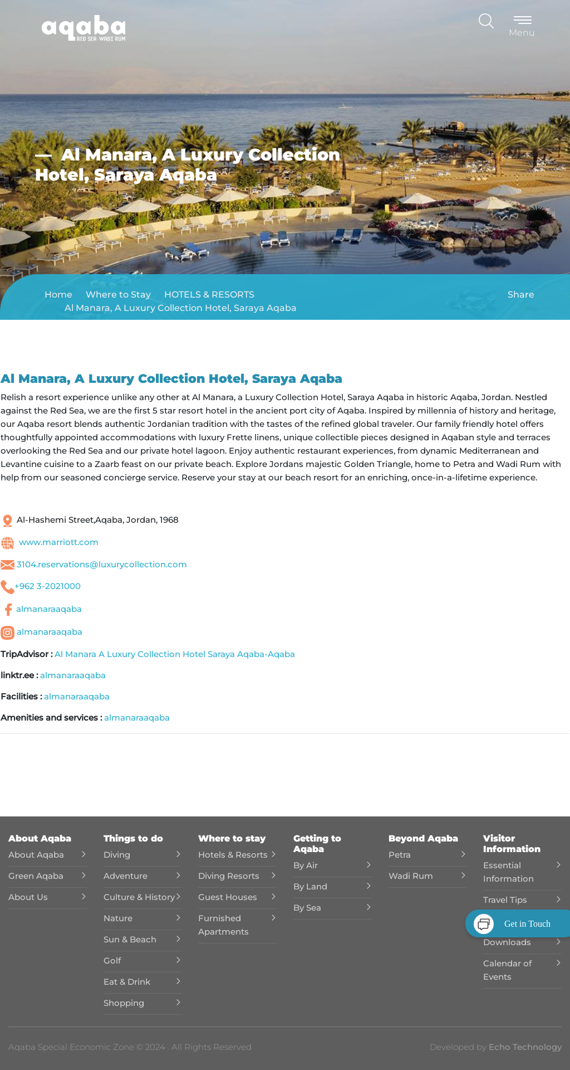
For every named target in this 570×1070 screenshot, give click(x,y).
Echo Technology (524, 1047)
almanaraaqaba (49, 609)
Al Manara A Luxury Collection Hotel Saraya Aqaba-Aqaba (175, 654)
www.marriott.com (59, 542)
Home (58, 294)
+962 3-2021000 (47, 586)
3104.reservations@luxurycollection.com (102, 564)
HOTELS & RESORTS (209, 294)
